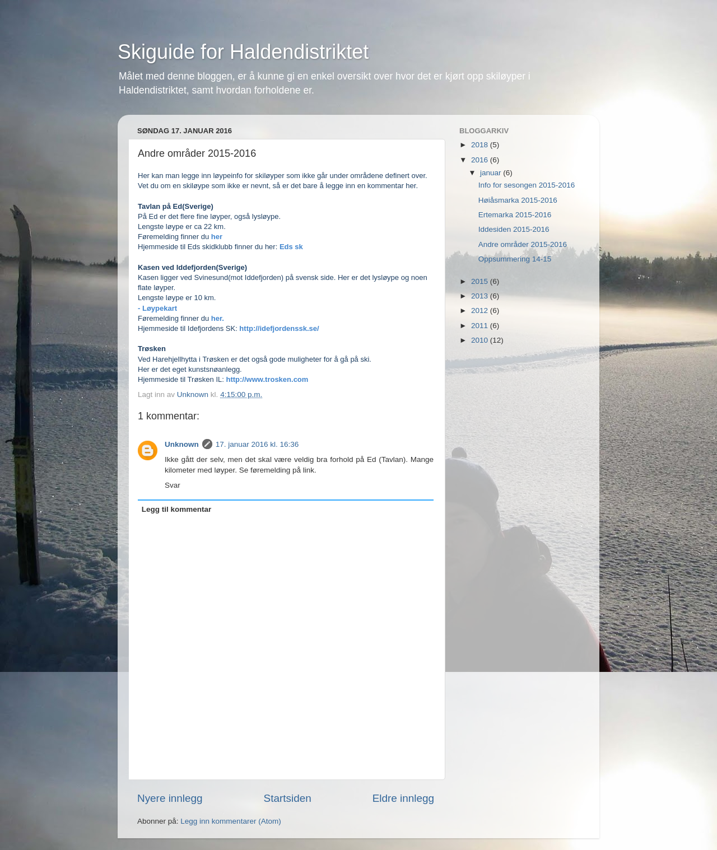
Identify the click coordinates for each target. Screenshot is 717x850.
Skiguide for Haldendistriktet (243, 51)
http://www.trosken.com (267, 379)
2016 (480, 160)
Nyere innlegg (170, 798)
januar (491, 173)
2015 (480, 281)
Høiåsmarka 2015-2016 (517, 200)
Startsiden (287, 798)
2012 (480, 310)
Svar (172, 485)
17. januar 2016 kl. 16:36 (257, 444)
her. (217, 318)
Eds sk (291, 246)
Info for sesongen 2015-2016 (526, 185)
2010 (480, 340)
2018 (480, 145)
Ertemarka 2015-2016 (515, 215)
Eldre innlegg (403, 798)
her (216, 236)
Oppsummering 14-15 (515, 259)
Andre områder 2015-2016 (522, 244)
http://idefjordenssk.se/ (279, 328)
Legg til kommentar (177, 509)
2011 (480, 325)
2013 (480, 296)
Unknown (182, 444)
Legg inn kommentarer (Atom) (230, 821)
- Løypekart (158, 308)
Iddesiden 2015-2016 (514, 229)
